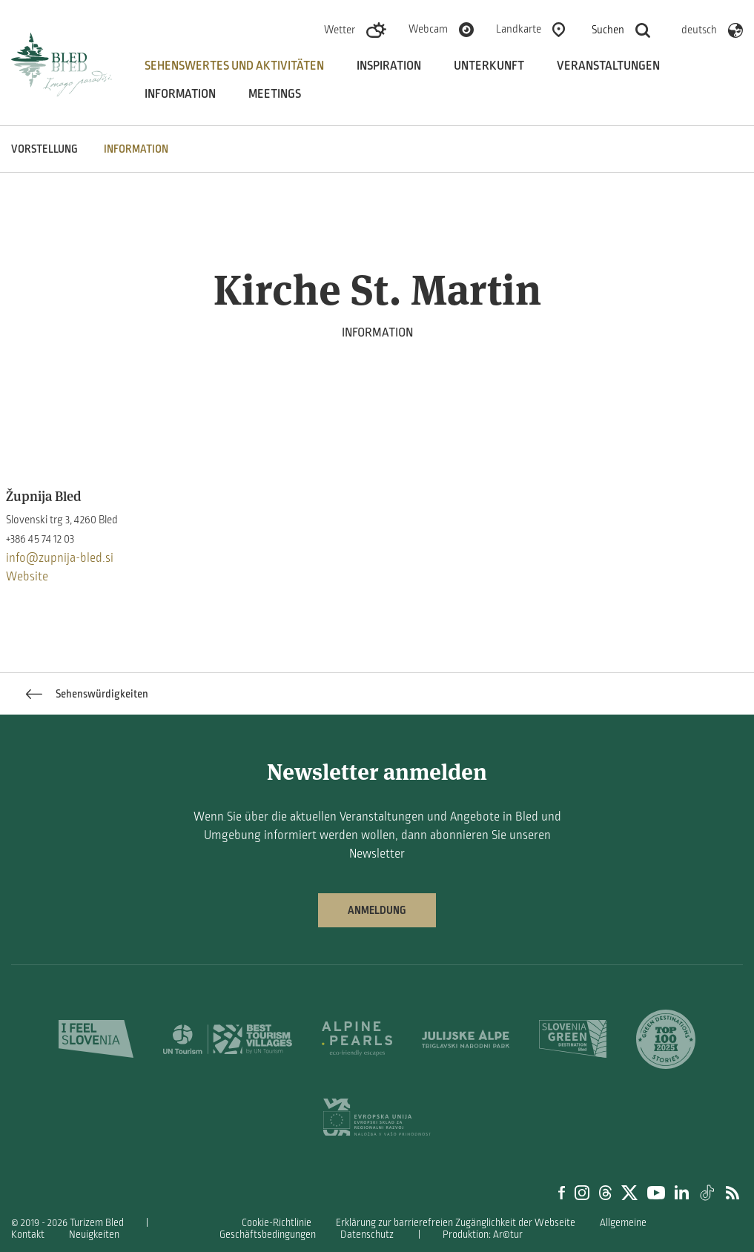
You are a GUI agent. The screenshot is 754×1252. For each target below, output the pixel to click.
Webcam (428, 29)
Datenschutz (367, 1234)
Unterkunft (489, 66)
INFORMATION (136, 149)
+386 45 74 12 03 (40, 539)
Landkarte (518, 29)
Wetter (339, 30)
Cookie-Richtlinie (276, 1222)
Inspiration (389, 66)
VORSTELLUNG (44, 149)
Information (180, 94)
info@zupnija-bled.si (59, 558)
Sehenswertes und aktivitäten (234, 66)
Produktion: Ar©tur (483, 1234)
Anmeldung (377, 910)
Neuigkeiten (94, 1234)
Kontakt (27, 1234)
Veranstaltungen (608, 66)
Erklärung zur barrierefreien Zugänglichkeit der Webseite (455, 1222)
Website (27, 576)
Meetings (274, 94)
